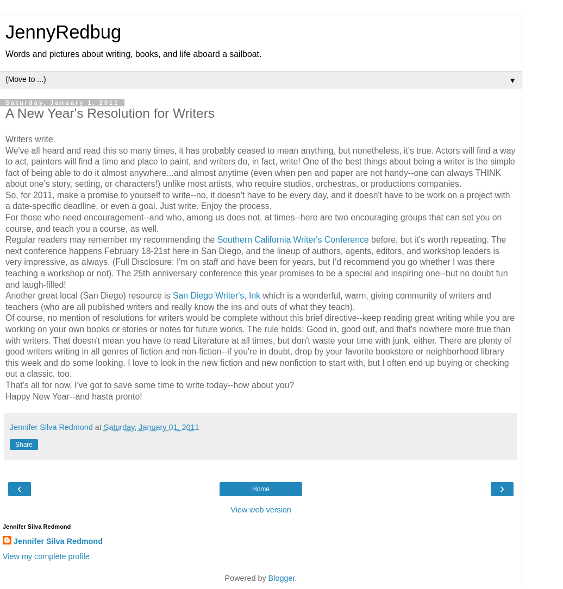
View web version (260, 509)
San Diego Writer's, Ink (216, 295)
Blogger (281, 578)
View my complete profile (46, 556)
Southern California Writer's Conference (293, 239)
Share (24, 444)
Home (261, 489)
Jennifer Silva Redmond (58, 541)
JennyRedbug (63, 32)
